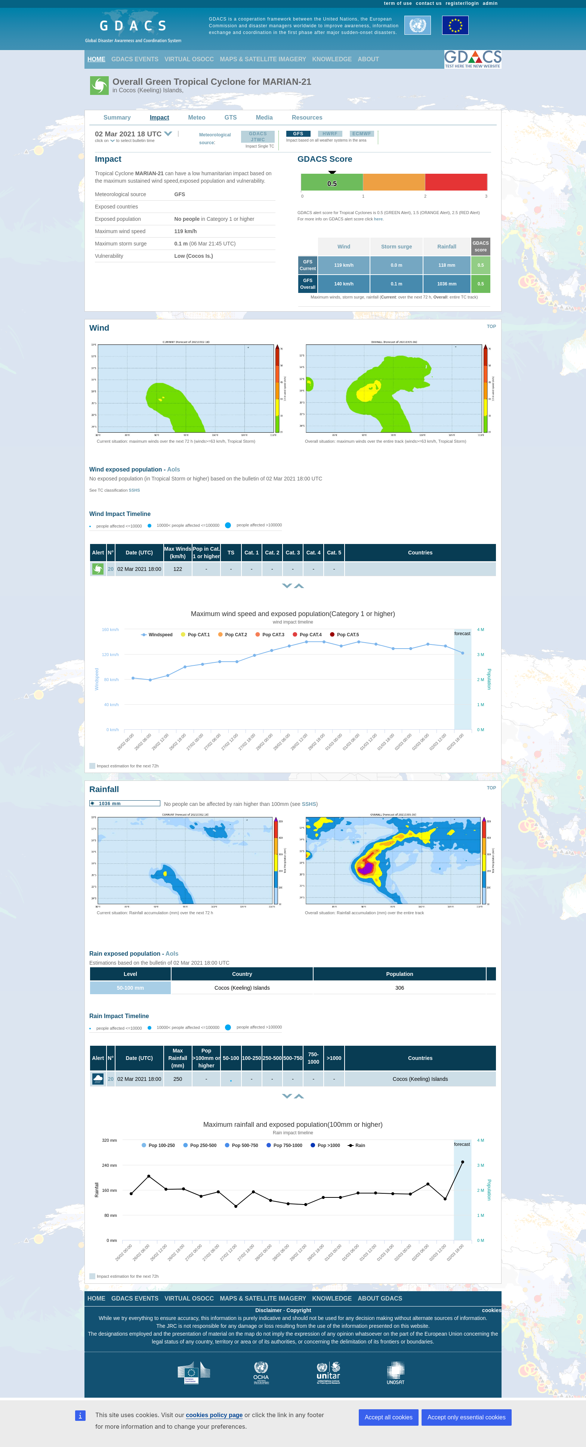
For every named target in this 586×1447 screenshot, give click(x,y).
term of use (398, 3)
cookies (492, 1310)
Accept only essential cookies (467, 1417)
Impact (159, 117)
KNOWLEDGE (332, 59)
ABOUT (368, 59)
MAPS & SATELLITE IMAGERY (263, 59)
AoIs (173, 469)
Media (264, 117)
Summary (117, 117)
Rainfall (447, 247)
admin (490, 3)
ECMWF (361, 133)
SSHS (134, 490)
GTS (231, 117)
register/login (462, 3)
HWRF (330, 133)
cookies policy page (214, 1415)
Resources (307, 117)
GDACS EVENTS (134, 59)
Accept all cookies (389, 1417)
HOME (96, 59)
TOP (491, 326)
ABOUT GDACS (380, 1298)
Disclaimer (268, 1310)
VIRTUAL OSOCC (189, 59)
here (378, 219)
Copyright (299, 1310)
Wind (343, 247)
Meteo (197, 117)
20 (111, 569)
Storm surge (396, 247)
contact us (429, 3)
